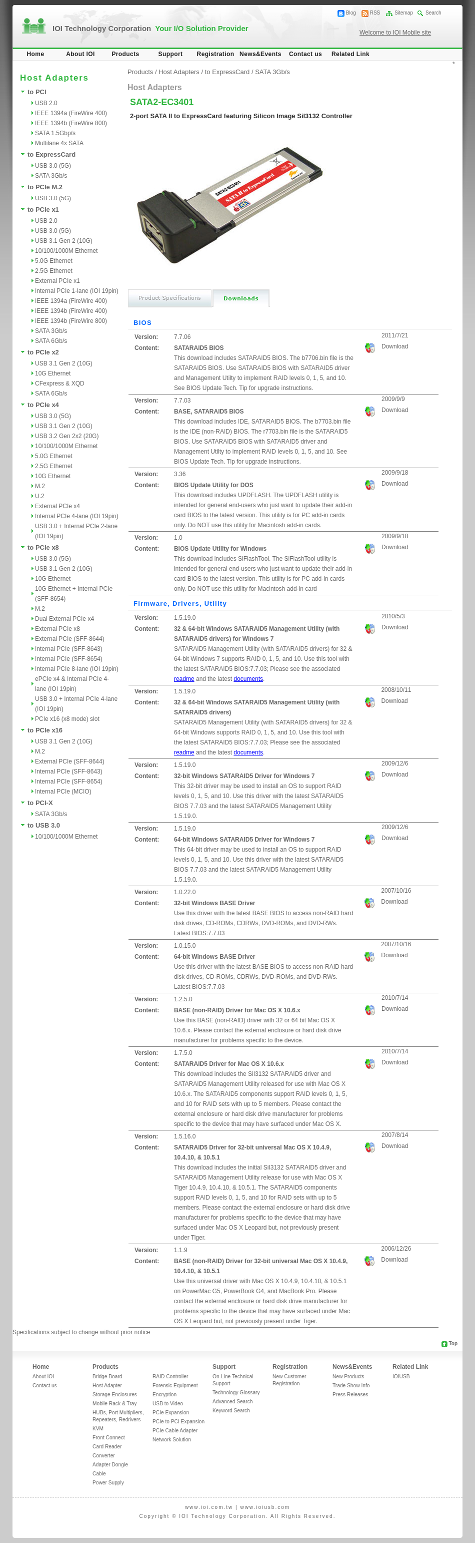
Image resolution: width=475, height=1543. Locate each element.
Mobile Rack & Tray (114, 1403)
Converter (103, 1455)
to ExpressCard (52, 154)
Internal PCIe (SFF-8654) (68, 658)
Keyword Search (231, 1410)
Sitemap (403, 13)
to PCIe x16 (45, 730)
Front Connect (108, 1437)
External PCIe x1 (57, 280)
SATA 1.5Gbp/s (55, 133)
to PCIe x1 (43, 209)
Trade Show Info (351, 1385)
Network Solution (171, 1439)
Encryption (164, 1394)
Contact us (305, 54)
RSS (375, 13)
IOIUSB (401, 1376)
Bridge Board (107, 1376)
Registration (215, 54)
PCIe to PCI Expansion (178, 1421)
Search (434, 13)
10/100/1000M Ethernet (66, 250)
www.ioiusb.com (265, 1507)
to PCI (37, 92)
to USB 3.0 (44, 825)
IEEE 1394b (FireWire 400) (71, 310)
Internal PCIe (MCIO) (63, 791)
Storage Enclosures (114, 1394)
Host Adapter (107, 1385)
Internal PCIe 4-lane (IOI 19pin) (76, 516)
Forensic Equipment (175, 1385)
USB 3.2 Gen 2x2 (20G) (66, 436)
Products (125, 54)
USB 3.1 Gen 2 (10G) (63, 240)
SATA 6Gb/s (51, 340)
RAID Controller (170, 1376)
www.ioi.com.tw (209, 1507)
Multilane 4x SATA (59, 143)
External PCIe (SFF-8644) (69, 638)
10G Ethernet (52, 373)
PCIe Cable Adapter (175, 1430)
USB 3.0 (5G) (53, 165)
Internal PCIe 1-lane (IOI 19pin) (76, 290)
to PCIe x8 (43, 547)
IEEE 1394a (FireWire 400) (71, 113)
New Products (348, 1376)
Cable (99, 1473)
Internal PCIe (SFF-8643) (68, 648)
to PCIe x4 (43, 405)
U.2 (39, 496)
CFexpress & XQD (59, 383)
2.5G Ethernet (53, 270)
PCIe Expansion (170, 1412)
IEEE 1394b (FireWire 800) (71, 123)
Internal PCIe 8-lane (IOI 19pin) (76, 668)
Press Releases (350, 1394)
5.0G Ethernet (53, 260)
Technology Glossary (236, 1392)
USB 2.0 (46, 103)
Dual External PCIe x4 (64, 618)
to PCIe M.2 (45, 187)
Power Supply (108, 1482)
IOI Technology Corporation (150, 28)
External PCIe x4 (57, 506)
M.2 (40, 486)
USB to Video (167, 1403)
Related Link (351, 54)
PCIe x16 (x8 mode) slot (67, 718)
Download (395, 346)
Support (170, 54)
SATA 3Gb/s (51, 175)
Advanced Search (232, 1401)
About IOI (80, 54)
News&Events (261, 54)
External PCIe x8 (57, 628)
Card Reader (107, 1446)
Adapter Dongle (110, 1464)
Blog (351, 13)
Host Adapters (179, 72)
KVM (98, 1428)
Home (35, 54)
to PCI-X (40, 803)
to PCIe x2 (43, 352)
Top (453, 1343)
